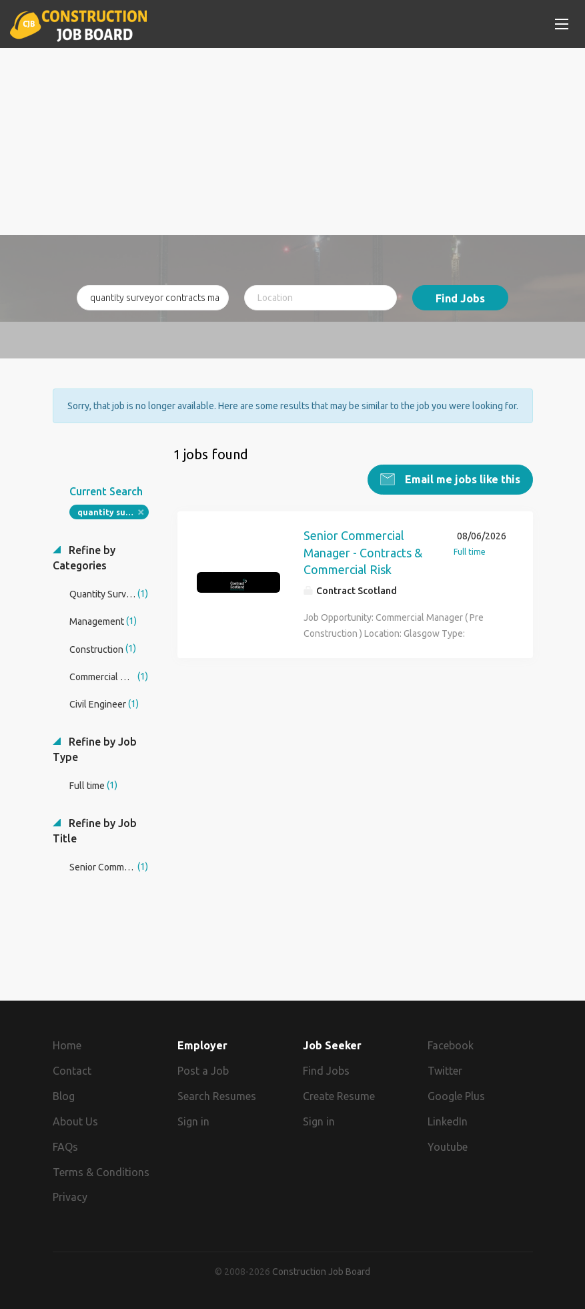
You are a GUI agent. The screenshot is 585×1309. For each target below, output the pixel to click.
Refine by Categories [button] (84, 557)
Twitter (445, 1071)
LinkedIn (448, 1121)
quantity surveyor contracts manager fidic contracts (113, 512)
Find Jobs (460, 298)
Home (67, 1045)
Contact (72, 1071)
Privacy (70, 1197)
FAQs (65, 1147)
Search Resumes (216, 1096)
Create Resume (339, 1096)
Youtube (448, 1147)
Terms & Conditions (101, 1172)
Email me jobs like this (461, 479)
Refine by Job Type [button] (95, 749)
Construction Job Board (321, 1271)
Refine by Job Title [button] (95, 830)
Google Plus (456, 1096)
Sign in (193, 1121)
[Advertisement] (293, 141)
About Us (75, 1121)
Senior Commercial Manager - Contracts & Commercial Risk (363, 552)
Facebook (451, 1045)
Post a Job (203, 1071)
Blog (64, 1096)
